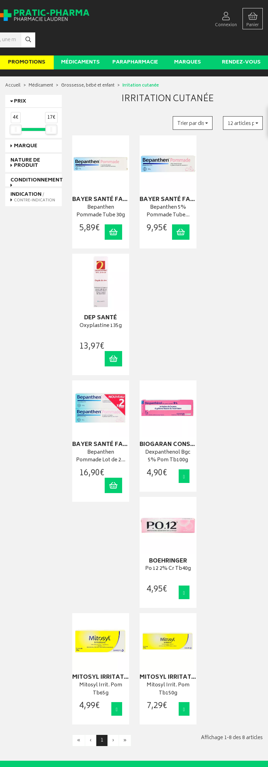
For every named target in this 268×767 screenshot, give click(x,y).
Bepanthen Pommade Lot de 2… (100, 317)
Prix (20, 80)
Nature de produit (25, 142)
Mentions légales (88, 680)
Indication (32, 176)
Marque (25, 125)
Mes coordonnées (156, 623)
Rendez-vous (241, 41)
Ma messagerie (153, 652)
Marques (187, 41)
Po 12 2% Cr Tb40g (235, 313)
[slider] (16, 108)
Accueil (13, 64)
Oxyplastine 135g (235, 187)
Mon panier (150, 637)
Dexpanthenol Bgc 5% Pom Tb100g (167, 317)
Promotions (26, 41)
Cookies (80, 695)
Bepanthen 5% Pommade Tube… (167, 190)
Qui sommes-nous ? (24, 684)
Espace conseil (86, 637)
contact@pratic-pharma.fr (29, 639)
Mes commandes (155, 630)
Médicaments (80, 41)
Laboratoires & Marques (94, 623)
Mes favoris (150, 645)
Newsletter (82, 645)
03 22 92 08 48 (17, 632)
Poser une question (23, 691)
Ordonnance (84, 652)
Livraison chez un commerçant (222, 633)
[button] (193, 102)
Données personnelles (94, 687)
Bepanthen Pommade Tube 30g (100, 190)
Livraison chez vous (224, 623)
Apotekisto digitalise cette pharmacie (210, 746)
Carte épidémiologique (94, 659)
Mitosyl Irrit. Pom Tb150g (167, 443)
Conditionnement (36, 159)
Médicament (41, 64)
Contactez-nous (20, 698)
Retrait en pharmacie (225, 616)
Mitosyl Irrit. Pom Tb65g (100, 443)
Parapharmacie (135, 41)
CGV (76, 673)
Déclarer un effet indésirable (98, 666)
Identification (151, 616)
